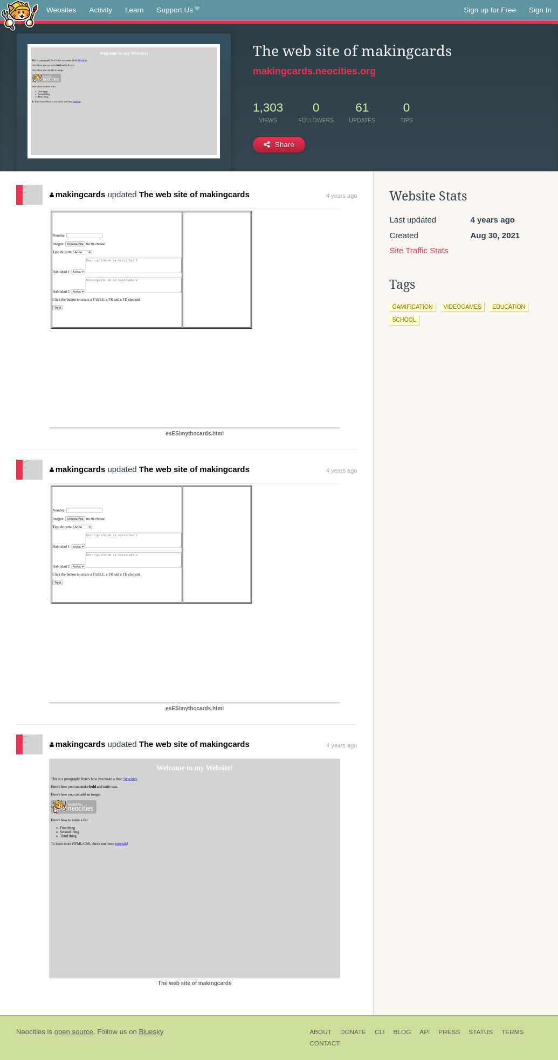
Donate (353, 1032)
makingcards (77, 194)
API (424, 1032)
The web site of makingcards (194, 194)
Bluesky (151, 1032)
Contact (324, 1043)
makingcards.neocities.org (314, 71)
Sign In (540, 10)
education (508, 306)
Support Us (178, 10)
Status (481, 1032)
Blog (402, 1032)
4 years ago (341, 195)
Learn (134, 10)
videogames (463, 306)
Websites (61, 10)
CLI (379, 1032)
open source (73, 1032)
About (320, 1032)
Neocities (30, 1032)
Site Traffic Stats (418, 250)
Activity (100, 10)
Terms (512, 1032)
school (404, 319)
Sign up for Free (490, 10)
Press (449, 1032)
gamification (412, 306)
